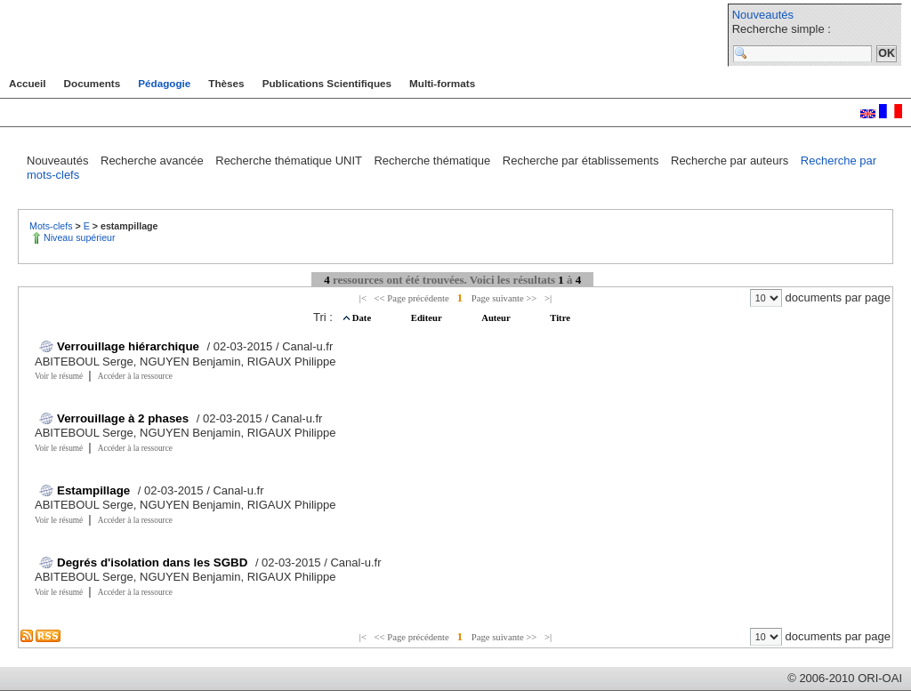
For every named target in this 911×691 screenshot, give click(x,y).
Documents (92, 83)
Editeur (427, 318)
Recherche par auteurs (731, 160)
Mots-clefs (52, 226)
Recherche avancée (153, 160)
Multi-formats (442, 83)
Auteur (496, 318)
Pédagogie (164, 83)
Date (363, 318)
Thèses (226, 83)
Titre (560, 318)
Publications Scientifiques (326, 83)
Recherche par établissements (582, 160)
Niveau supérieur (80, 237)
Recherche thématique (433, 160)
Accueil (27, 83)
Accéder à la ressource (135, 376)
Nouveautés (763, 14)
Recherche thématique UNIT (290, 160)
